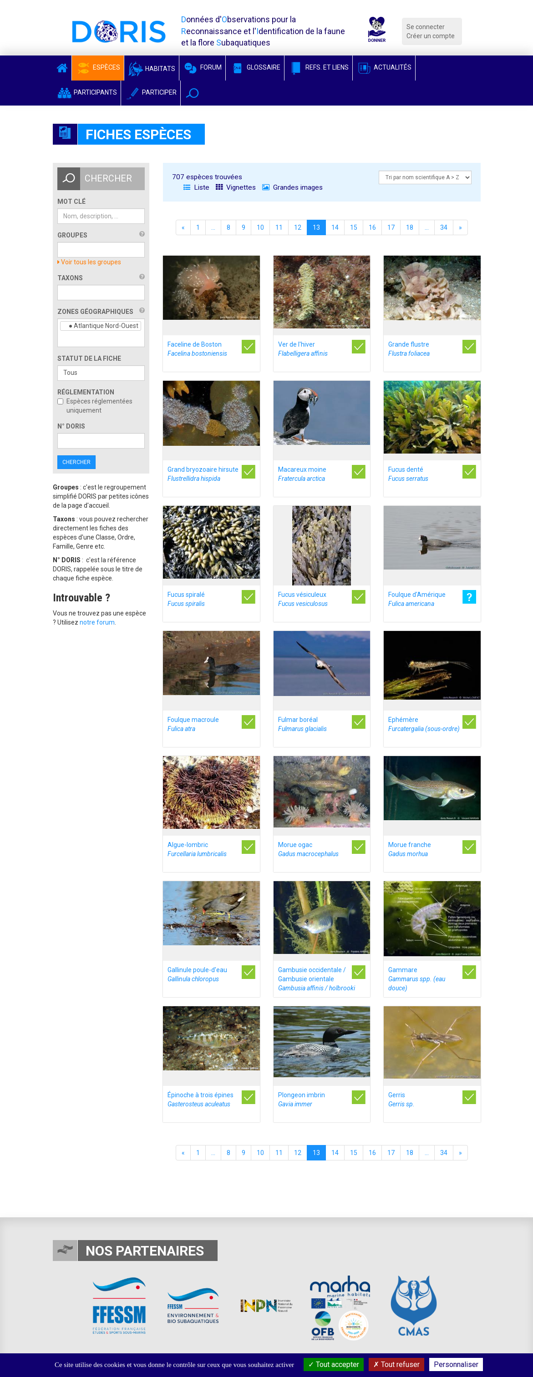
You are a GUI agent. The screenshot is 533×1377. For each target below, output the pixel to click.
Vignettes (236, 187)
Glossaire (254, 67)
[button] (192, 93)
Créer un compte (430, 36)
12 (297, 227)
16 (372, 227)
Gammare (416, 979)
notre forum (97, 622)
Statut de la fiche (89, 358)
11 (279, 227)
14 (335, 227)
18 (409, 227)
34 (443, 227)
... (213, 227)
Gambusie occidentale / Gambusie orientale (316, 979)
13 (316, 227)
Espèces (98, 67)
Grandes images (292, 187)
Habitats (151, 68)
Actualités (383, 67)
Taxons (70, 278)
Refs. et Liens (318, 67)
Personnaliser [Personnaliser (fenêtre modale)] (456, 1364)
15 (353, 227)
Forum (202, 67)
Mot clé (71, 201)
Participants (86, 92)
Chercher (76, 462)
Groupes (72, 235)
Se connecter (425, 26)
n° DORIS (71, 426)
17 (391, 227)
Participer (151, 92)
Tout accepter (333, 1364)
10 (260, 227)
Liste (196, 187)
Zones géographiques (95, 311)
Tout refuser (396, 1364)
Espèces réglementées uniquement (94, 406)
